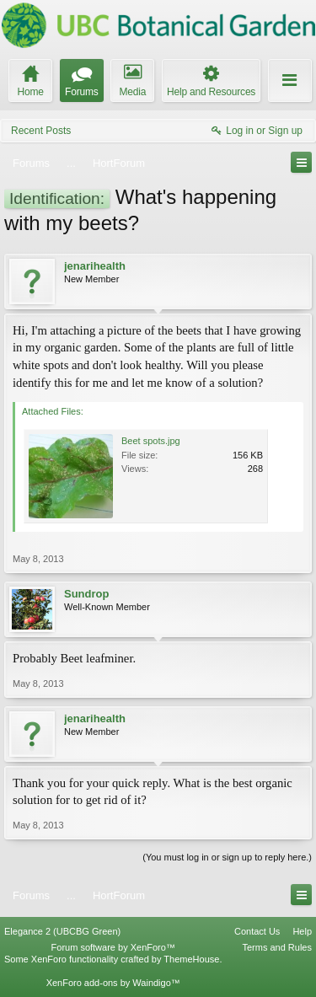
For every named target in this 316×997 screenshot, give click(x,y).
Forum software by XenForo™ (113, 947)
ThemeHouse (191, 959)
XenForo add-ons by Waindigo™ (113, 983)
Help (302, 931)
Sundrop (86, 593)
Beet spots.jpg (150, 441)
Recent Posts (41, 131)
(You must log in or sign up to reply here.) (227, 857)
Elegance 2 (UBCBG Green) (62, 931)
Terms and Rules (277, 947)
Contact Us (257, 931)
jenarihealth (95, 266)
